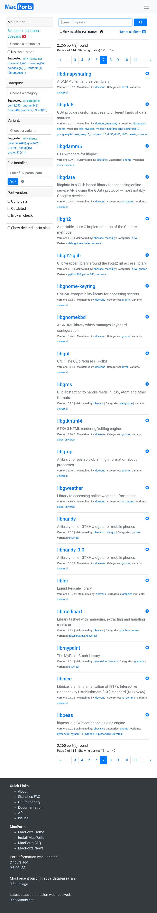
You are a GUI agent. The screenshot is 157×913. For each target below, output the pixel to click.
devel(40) (14, 110)
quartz (132, 134)
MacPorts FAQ (29, 843)
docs (60, 165)
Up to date (18, 201)
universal (62, 92)
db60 (117, 134)
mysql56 (90, 128)
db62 (125, 134)
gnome (61, 128)
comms (130, 697)
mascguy (111, 123)
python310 (74, 274)
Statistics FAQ (29, 797)
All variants (30, 138)
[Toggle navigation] (146, 7)
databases (139, 123)
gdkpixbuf (74, 635)
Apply (13, 181)
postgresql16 (98, 134)
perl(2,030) (14, 105)
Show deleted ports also (29, 228)
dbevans (100, 87)
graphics (127, 593)
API (21, 813)
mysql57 (101, 128)
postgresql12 (115, 128)
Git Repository (29, 802)
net (123, 201)
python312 (90, 733)
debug (72, 243)
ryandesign (100, 661)
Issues (23, 818)
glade (60, 439)
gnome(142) (30, 105)
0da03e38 (17, 868)
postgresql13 (131, 128)
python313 (104, 733)
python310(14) (17, 152)
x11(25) (13, 147)
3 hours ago (19, 884)
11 (135, 60)
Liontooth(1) (34, 68)
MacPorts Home (31, 832)
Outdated (17, 209)
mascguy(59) (37, 63)
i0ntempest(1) (17, 72)
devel (124, 87)
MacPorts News (31, 848)
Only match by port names (78, 31)
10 (126, 60)
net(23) (42, 110)
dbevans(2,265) (17, 63)
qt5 (83, 635)
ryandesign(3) (16, 68)
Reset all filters (133, 32)
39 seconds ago (22, 900)
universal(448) (17, 143)
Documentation (30, 807)
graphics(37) (29, 110)
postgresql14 (65, 134)
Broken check (20, 215)
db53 (110, 134)
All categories (31, 100)
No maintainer (21, 52)
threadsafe (83, 243)
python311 (88, 274)
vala (80, 128)
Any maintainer (32, 58)
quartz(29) (33, 143)
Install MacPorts (31, 838)
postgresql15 (81, 134)
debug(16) (25, 147)
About (23, 791)
